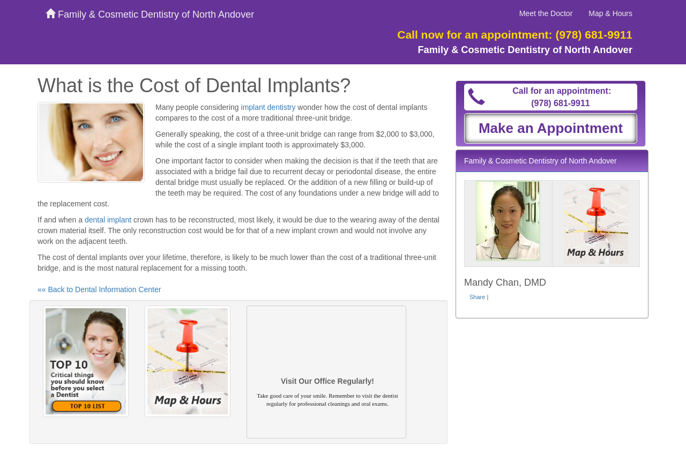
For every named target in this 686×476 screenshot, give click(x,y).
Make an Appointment (551, 128)
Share (477, 297)
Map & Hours (610, 13)
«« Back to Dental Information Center (99, 289)
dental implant (108, 219)
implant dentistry (268, 107)
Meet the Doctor (546, 13)
